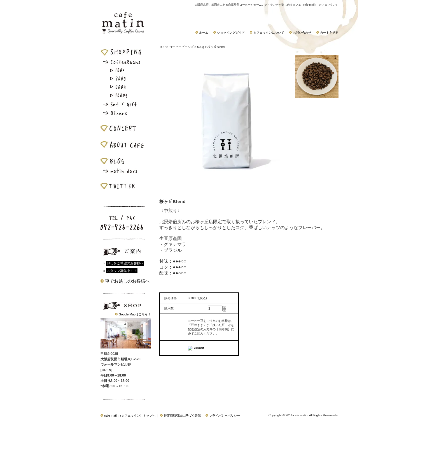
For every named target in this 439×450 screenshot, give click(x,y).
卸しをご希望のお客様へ (125, 263)
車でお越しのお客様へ (127, 281)
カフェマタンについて (267, 32)
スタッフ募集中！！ (122, 271)
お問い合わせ (300, 32)
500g (200, 47)
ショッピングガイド (229, 32)
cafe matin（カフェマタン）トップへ (128, 415)
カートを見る (327, 32)
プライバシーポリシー (223, 415)
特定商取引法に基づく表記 (180, 415)
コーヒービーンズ (181, 47)
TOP (162, 47)
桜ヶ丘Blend (216, 47)
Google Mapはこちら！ (135, 314)
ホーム (201, 32)
